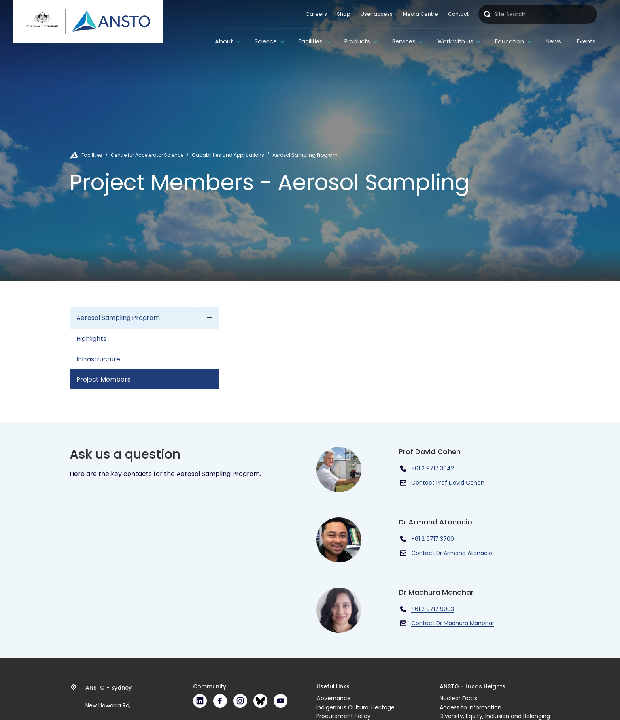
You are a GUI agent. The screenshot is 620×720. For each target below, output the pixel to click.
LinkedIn (200, 701)
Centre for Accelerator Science (147, 155)
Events (586, 41)
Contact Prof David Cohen (447, 483)
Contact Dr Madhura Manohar (452, 623)
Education (509, 41)
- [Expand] (209, 317)
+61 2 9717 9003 (432, 609)
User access (377, 14)
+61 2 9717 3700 (432, 539)
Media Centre (420, 14)
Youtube (280, 701)
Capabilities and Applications (228, 155)
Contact (458, 14)
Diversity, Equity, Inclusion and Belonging (495, 716)
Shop (343, 14)
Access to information (470, 707)
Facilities (311, 41)
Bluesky (260, 701)
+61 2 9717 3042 (432, 468)
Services (404, 41)
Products (357, 41)
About (224, 41)
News (553, 41)
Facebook (220, 701)
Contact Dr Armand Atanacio (451, 553)
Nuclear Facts (458, 698)
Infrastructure (98, 359)
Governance (333, 698)
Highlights (91, 338)
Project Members (103, 379)
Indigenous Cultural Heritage (355, 707)
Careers (316, 14)
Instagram (240, 701)
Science (266, 41)
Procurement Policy (343, 716)
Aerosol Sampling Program (305, 155)
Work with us (455, 41)
